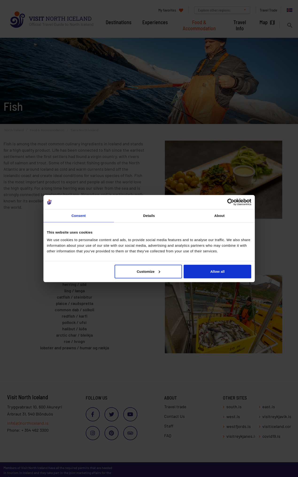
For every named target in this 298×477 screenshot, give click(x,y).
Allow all (217, 271)
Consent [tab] (78, 216)
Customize (148, 271)
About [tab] (219, 216)
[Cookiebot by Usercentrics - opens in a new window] (230, 202)
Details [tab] (149, 216)
